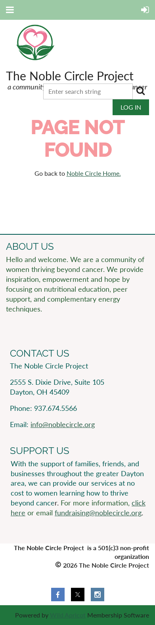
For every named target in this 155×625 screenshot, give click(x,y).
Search (140, 91)
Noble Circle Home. (94, 173)
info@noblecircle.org (63, 424)
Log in (131, 107)
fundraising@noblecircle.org (98, 512)
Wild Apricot (68, 615)
